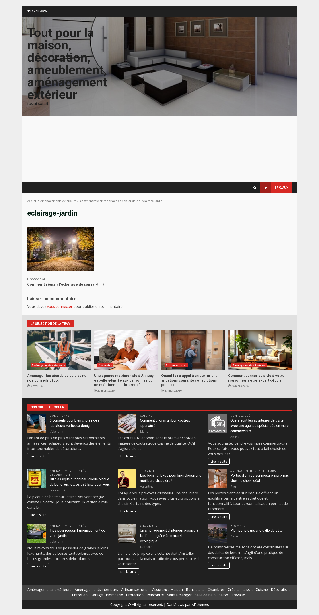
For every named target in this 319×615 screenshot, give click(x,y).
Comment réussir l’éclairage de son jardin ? (93, 281)
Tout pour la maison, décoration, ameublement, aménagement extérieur (67, 63)
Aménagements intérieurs (249, 365)
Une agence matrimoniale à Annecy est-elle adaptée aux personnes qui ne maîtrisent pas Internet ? (126, 350)
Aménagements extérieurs (48, 365)
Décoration (60, 474)
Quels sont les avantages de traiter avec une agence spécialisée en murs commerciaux (259, 425)
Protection (135, 594)
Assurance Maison (167, 589)
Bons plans (60, 415)
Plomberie (149, 470)
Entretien (80, 594)
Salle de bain (205, 594)
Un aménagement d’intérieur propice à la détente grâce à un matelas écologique (169, 535)
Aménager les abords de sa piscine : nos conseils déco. (59, 350)
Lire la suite (38, 456)
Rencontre (105, 365)
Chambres (148, 525)
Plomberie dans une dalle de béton (257, 530)
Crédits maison (240, 589)
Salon (223, 594)
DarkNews (175, 604)
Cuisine (146, 415)
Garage (97, 594)
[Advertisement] (159, 149)
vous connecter (59, 306)
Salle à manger (179, 594)
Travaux (274, 187)
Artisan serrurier (176, 365)
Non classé (240, 415)
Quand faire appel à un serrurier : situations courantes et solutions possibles (193, 350)
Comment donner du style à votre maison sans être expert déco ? (260, 350)
